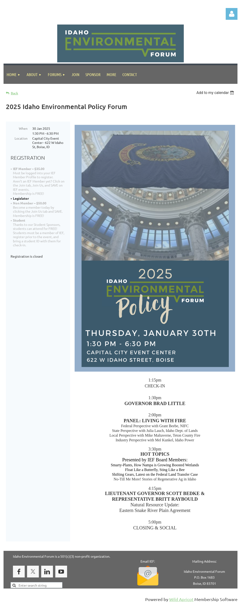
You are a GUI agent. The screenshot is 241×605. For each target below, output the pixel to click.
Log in (231, 14)
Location (21, 138)
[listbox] (215, 93)
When (23, 128)
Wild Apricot (181, 599)
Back (14, 93)
